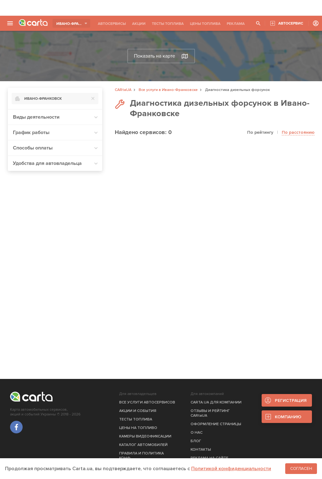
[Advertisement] (161, 8)
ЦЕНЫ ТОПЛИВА (205, 23)
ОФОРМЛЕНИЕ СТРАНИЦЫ (216, 424)
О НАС (197, 432)
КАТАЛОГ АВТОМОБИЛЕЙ (143, 444)
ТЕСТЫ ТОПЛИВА (168, 23)
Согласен (301, 468)
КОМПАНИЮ (288, 417)
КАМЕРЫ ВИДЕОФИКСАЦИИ (145, 436)
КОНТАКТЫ (201, 449)
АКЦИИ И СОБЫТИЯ (137, 411)
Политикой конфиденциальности (231, 468)
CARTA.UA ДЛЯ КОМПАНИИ (216, 402)
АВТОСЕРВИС (290, 23)
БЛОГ (196, 441)
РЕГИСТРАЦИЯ (291, 400)
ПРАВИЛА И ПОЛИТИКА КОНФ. (141, 455)
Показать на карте (161, 56)
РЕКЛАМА (236, 23)
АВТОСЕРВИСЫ (112, 23)
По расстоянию (298, 132)
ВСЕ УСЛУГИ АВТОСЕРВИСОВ (147, 402)
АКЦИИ (139, 23)
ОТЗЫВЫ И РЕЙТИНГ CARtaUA (210, 413)
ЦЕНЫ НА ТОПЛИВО (138, 427)
